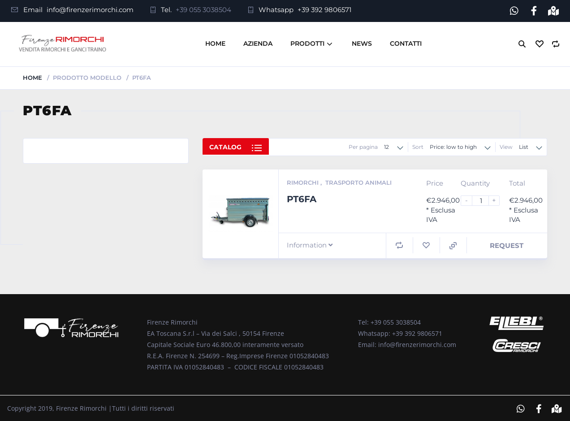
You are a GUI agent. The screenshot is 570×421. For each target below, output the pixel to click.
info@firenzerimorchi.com (90, 9)
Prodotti (307, 42)
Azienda (257, 42)
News (362, 42)
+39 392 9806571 (324, 9)
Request (506, 243)
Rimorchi (303, 181)
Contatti (406, 42)
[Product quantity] (484, 199)
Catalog (225, 147)
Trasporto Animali (358, 181)
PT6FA (301, 197)
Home (215, 42)
